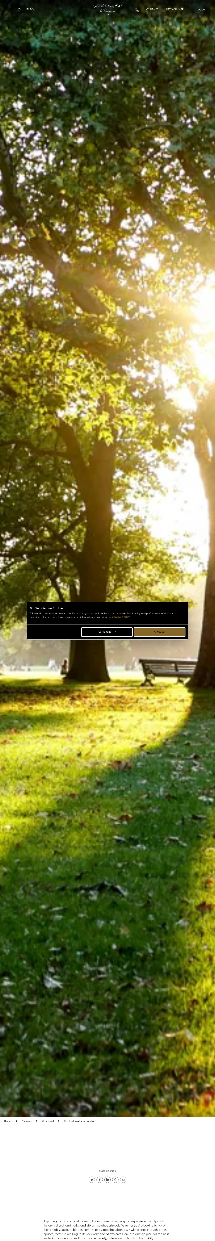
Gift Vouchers (175, 9)
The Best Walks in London (79, 1121)
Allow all (159, 632)
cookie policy (121, 617)
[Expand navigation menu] (9, 8)
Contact (152, 9)
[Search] (39, 10)
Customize (107, 632)
